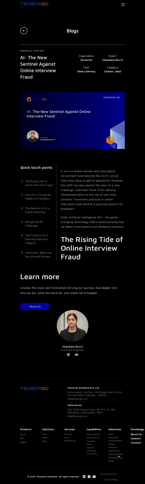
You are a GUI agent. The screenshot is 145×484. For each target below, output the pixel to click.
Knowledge (137, 429)
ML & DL (68, 434)
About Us (136, 434)
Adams (23, 442)
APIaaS (45, 437)
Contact (136, 443)
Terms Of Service (108, 474)
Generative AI (92, 437)
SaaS (44, 441)
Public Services (116, 454)
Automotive (114, 450)
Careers (136, 438)
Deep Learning (93, 434)
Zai (21, 438)
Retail (111, 461)
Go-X (22, 434)
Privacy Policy (111, 479)
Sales (111, 434)
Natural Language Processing (91, 450)
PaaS (44, 434)
